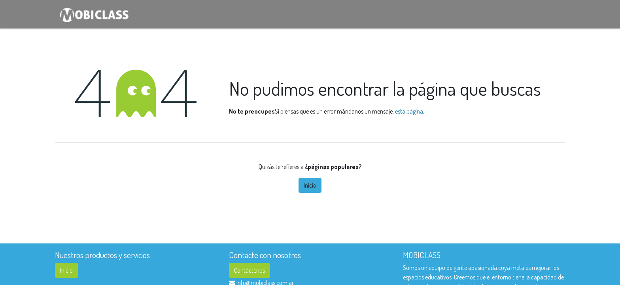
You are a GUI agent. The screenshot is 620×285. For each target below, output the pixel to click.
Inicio (310, 185)
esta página (409, 111)
